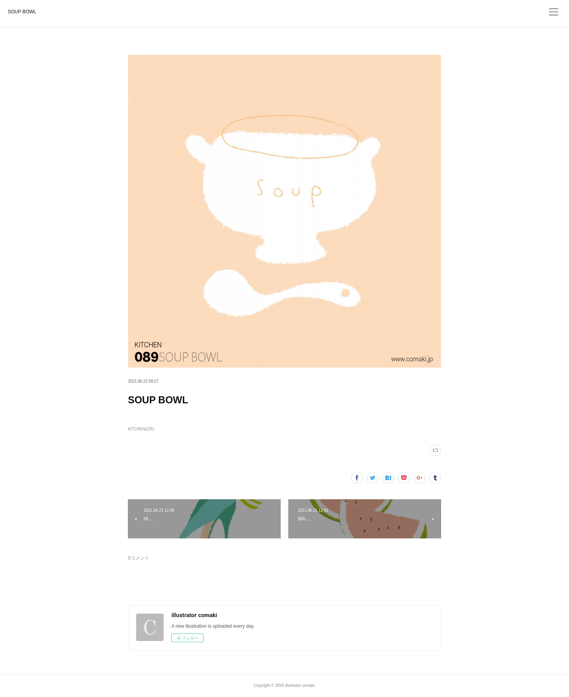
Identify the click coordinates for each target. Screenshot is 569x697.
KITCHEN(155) (141, 429)
